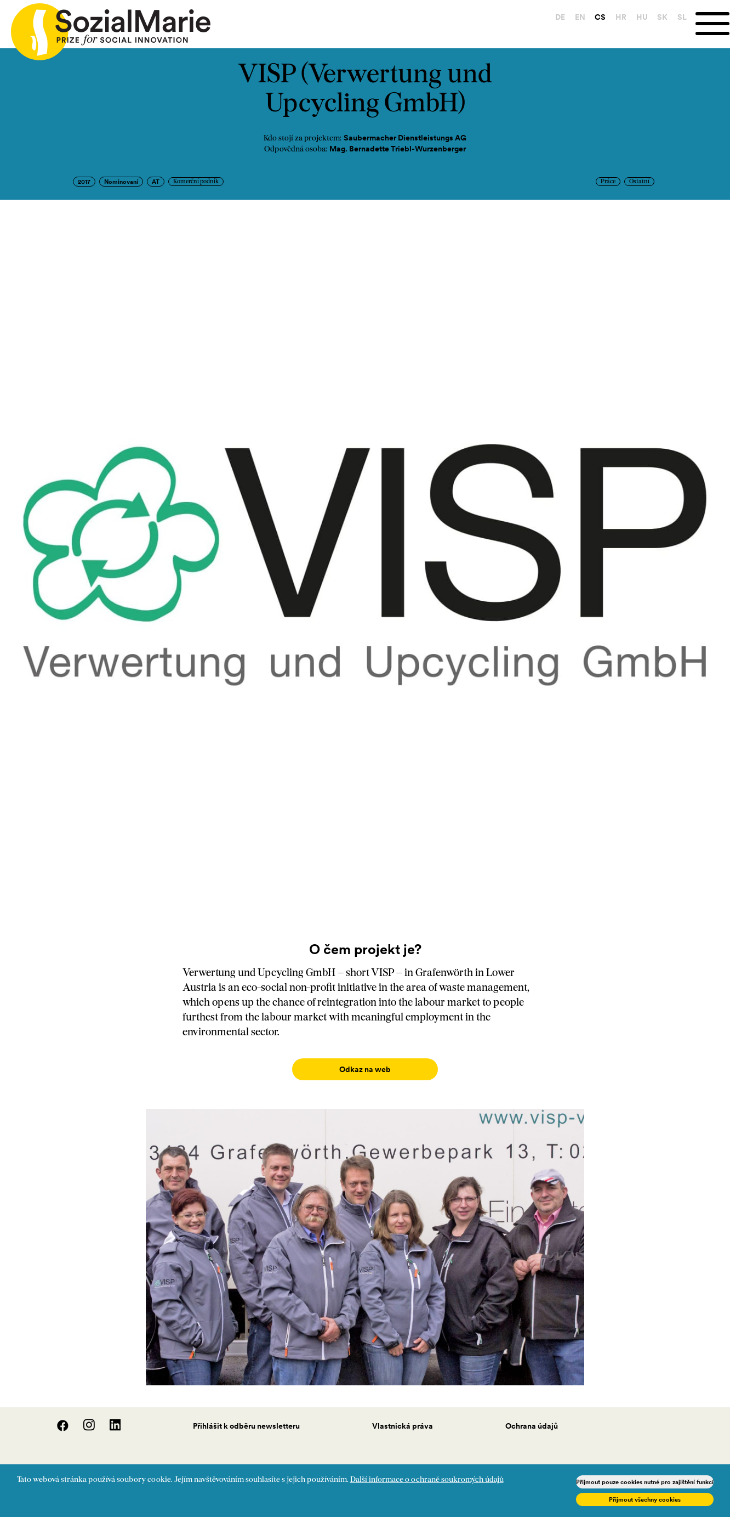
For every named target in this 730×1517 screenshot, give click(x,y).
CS (598, 17)
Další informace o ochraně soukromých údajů (427, 1480)
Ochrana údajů (531, 1415)
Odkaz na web (365, 1069)
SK (660, 17)
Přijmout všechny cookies (645, 1499)
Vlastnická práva (402, 1415)
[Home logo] (105, 26)
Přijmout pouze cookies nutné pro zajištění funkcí (645, 1482)
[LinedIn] (108, 1418)
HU (640, 17)
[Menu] (712, 24)
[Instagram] (83, 1418)
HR (619, 17)
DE (558, 17)
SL (680, 17)
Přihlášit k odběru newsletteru (246, 1415)
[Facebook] (57, 1418)
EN (578, 17)
